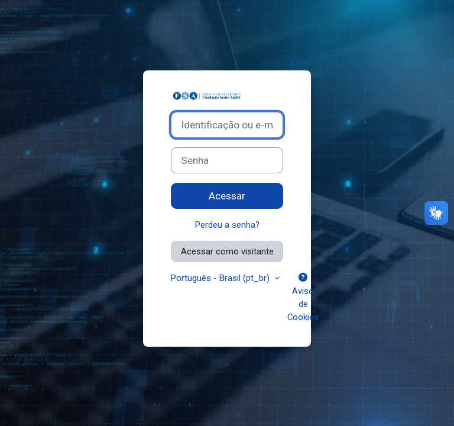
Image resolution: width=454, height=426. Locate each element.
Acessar (227, 196)
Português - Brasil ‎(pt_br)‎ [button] (221, 278)
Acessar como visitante (227, 251)
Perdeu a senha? (227, 225)
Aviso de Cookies (303, 297)
